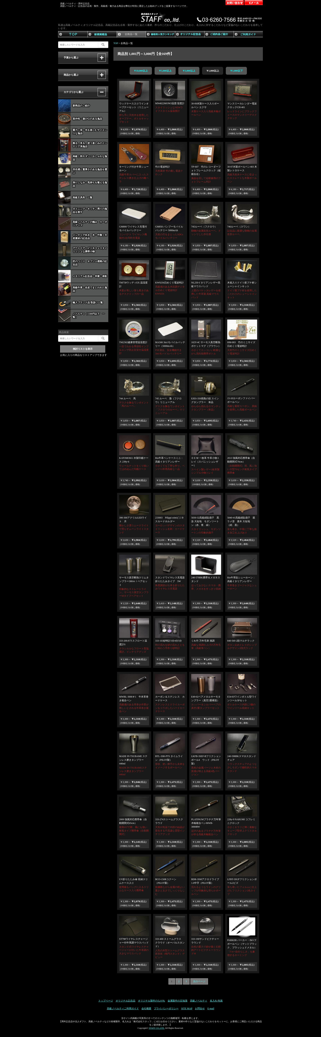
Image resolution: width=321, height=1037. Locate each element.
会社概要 (146, 1008)
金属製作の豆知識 (177, 1000)
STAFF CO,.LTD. (156, 1028)
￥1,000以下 (236, 70)
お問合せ (200, 1008)
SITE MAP (186, 1008)
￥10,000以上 (141, 70)
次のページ (199, 981)
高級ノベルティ (198, 1000)
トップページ (105, 1000)
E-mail (210, 1008)
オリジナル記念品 (125, 1000)
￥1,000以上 (212, 70)
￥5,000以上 (165, 70)
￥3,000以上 (188, 70)
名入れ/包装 (216, 1000)
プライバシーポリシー (166, 1008)
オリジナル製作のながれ (151, 1000)
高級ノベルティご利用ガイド (123, 1008)
